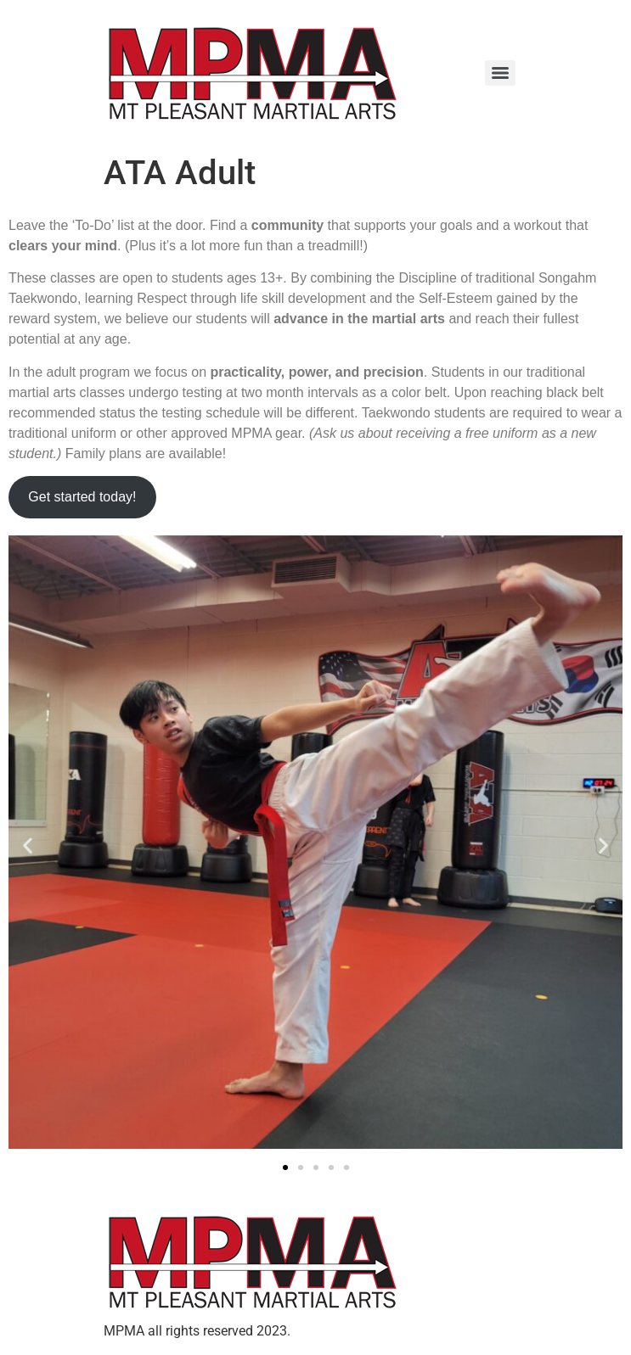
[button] (27, 844)
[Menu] (500, 73)
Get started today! (82, 497)
